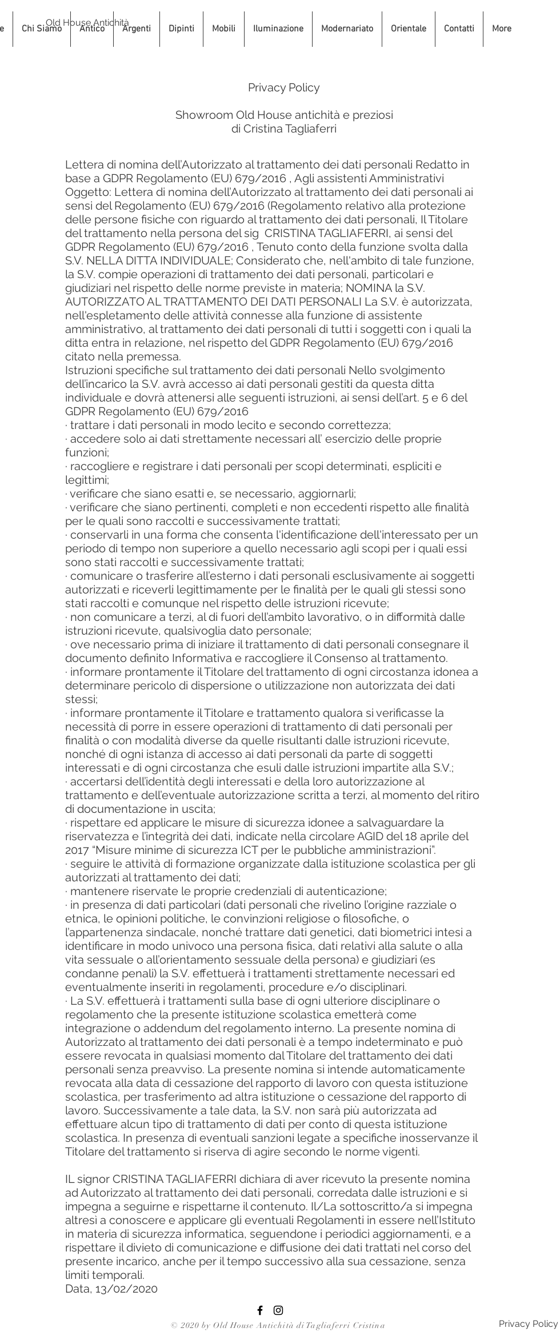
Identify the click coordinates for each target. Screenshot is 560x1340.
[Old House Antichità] (88, 22)
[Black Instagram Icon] (278, 1310)
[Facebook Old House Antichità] (260, 1310)
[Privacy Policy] (528, 1324)
